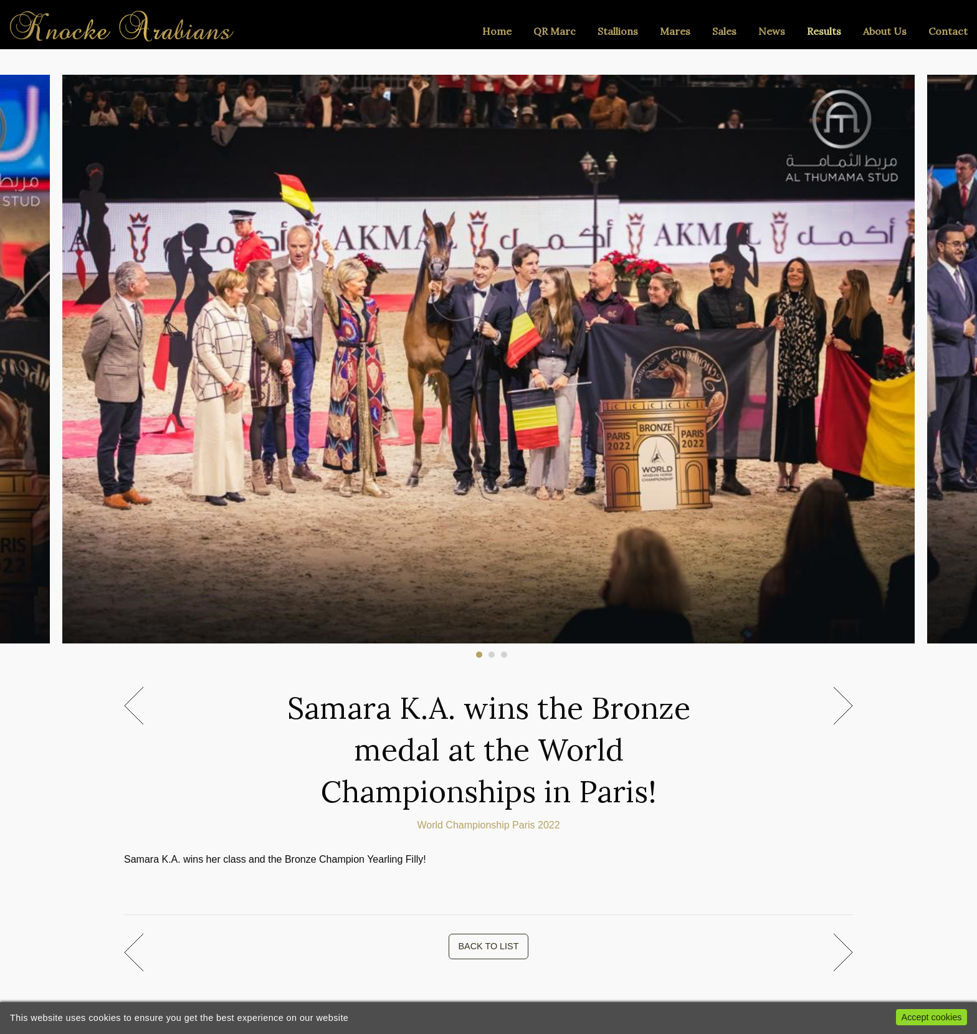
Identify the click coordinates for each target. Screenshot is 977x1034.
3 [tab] (504, 655)
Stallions (618, 31)
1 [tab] (479, 655)
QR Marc (554, 31)
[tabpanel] (489, 352)
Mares (675, 31)
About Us (885, 31)
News (771, 31)
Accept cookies (932, 1017)
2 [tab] (491, 655)
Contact (948, 31)
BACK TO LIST (488, 946)
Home (497, 31)
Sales (724, 31)
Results (824, 31)
